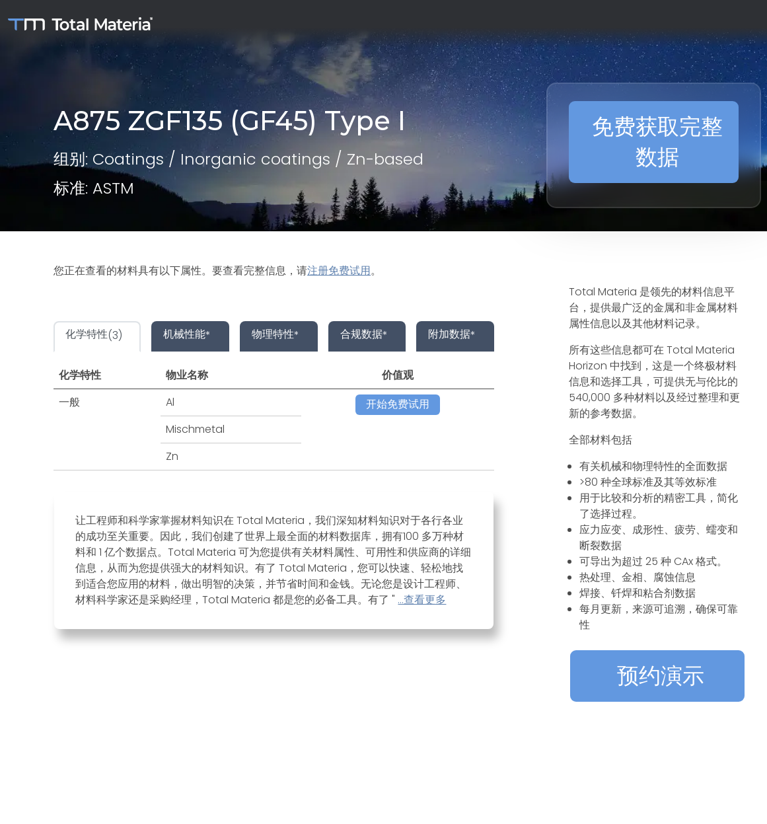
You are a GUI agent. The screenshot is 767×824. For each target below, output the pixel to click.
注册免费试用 (339, 270)
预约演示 (660, 675)
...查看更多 (422, 599)
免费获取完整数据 (657, 141)
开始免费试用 (397, 404)
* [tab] (187, 335)
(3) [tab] (93, 335)
